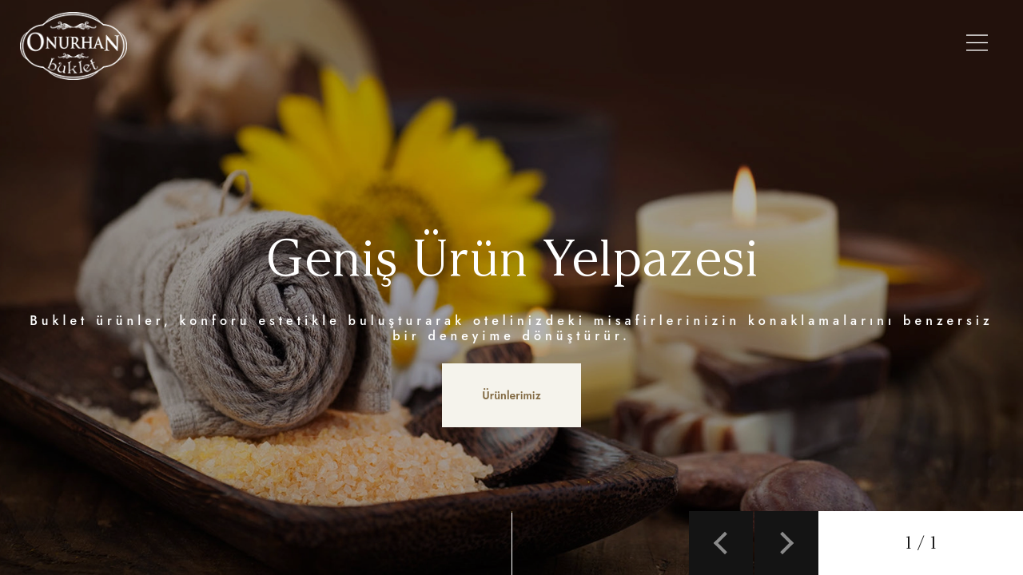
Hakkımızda (331, 45)
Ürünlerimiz (425, 45)
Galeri (694, 45)
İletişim (875, 45)
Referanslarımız (783, 45)
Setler (636, 45)
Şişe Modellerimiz (540, 45)
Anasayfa (246, 45)
